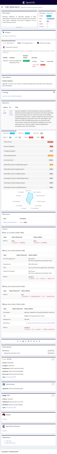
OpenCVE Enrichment (10, 47)
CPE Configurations (25, 43)
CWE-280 (8, 441)
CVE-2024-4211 (12, 7)
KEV (18, 137)
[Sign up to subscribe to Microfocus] (51, 351)
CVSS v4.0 (9, 133)
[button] (2, 7)
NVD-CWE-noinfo (10, 443)
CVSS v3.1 (24, 133)
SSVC (40, 137)
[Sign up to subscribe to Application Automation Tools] (51, 353)
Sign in (4, 96)
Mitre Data (8, 43)
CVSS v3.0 (38, 133)
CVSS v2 (7, 137)
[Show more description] (19, 27)
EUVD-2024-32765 (11, 113)
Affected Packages (44, 43)
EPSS (29, 137)
